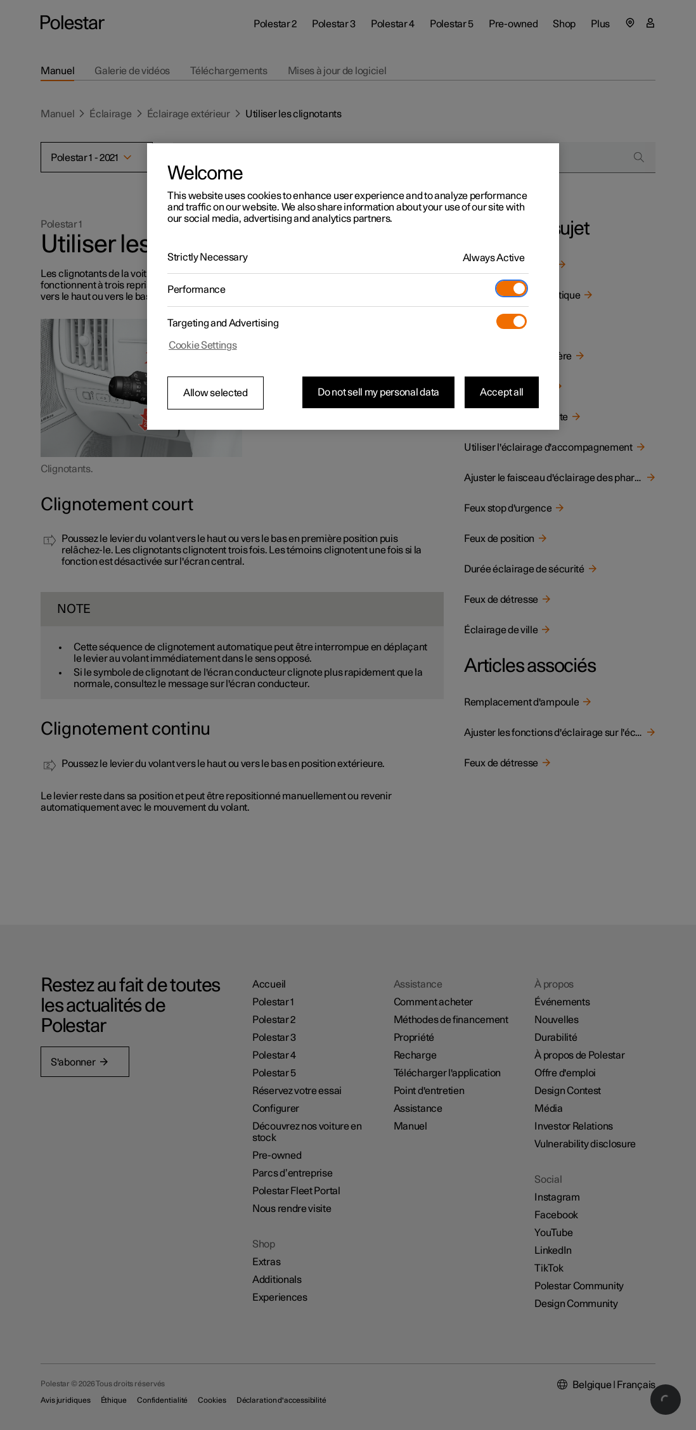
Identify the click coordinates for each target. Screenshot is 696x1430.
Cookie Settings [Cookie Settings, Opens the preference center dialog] (203, 345)
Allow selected (215, 393)
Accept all (502, 392)
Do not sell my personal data (378, 392)
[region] (353, 286)
